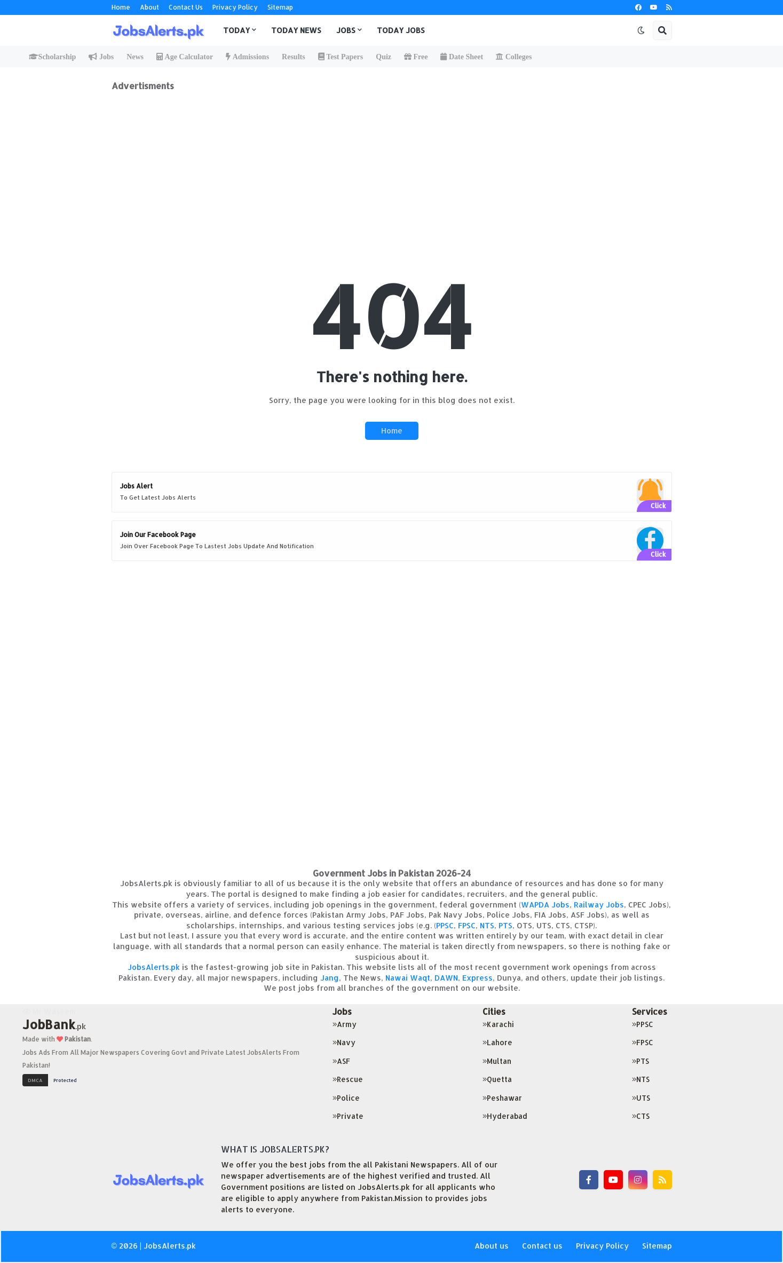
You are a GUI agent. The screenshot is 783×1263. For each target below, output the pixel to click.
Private (348, 1115)
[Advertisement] (392, 166)
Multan (497, 1060)
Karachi (498, 1024)
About (149, 7)
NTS (487, 925)
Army (345, 1024)
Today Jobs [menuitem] (401, 30)
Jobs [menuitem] (345, 30)
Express (477, 977)
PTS (505, 925)
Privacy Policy (235, 7)
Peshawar (502, 1097)
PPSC (445, 925)
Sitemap (280, 7)
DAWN (446, 977)
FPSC (467, 925)
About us (491, 1245)
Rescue (348, 1079)
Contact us (542, 1245)
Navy (344, 1042)
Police (346, 1097)
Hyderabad (505, 1115)
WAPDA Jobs (545, 904)
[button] (641, 30)
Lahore (497, 1042)
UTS (641, 1097)
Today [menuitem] (236, 30)
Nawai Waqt (407, 977)
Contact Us (186, 7)
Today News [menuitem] (296, 30)
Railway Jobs (599, 904)
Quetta (497, 1079)
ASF (341, 1060)
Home (121, 7)
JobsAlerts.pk (154, 967)
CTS (641, 1115)
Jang (329, 977)
